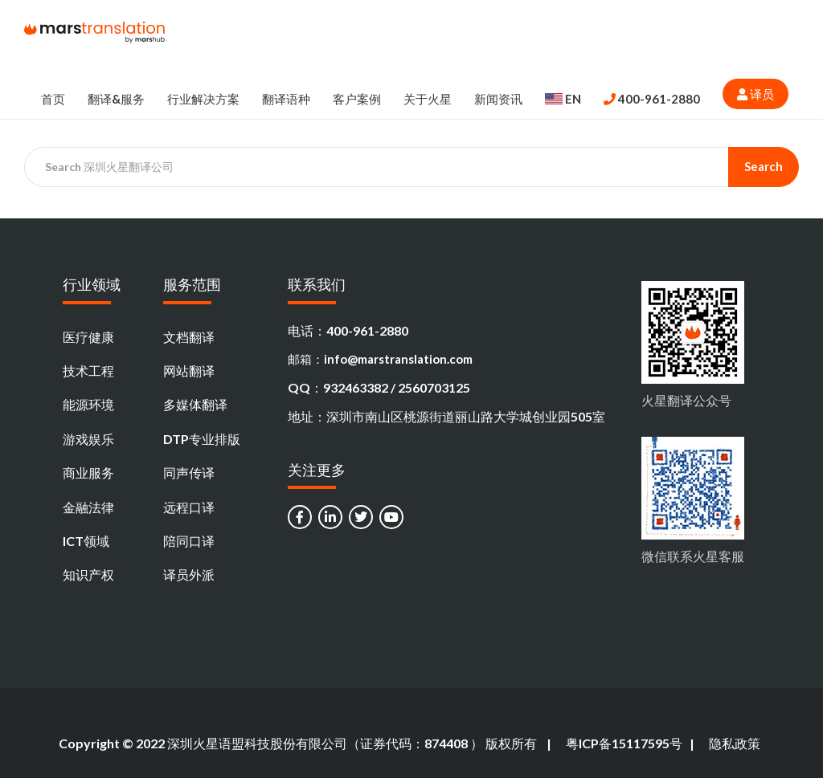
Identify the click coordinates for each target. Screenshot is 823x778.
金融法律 (88, 507)
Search (763, 166)
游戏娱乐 (88, 438)
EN (563, 99)
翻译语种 (286, 99)
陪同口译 (189, 540)
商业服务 (88, 472)
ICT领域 (86, 540)
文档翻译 (189, 336)
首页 (53, 99)
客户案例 (357, 99)
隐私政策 (734, 743)
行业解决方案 (203, 99)
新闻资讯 (498, 99)
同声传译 (189, 472)
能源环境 (88, 404)
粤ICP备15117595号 (624, 743)
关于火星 (427, 99)
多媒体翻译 (195, 404)
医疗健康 (88, 336)
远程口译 (189, 507)
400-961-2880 (652, 99)
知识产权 (88, 574)
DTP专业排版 (201, 438)
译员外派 (189, 574)
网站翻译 (189, 370)
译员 (755, 94)
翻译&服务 (116, 99)
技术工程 (88, 370)
